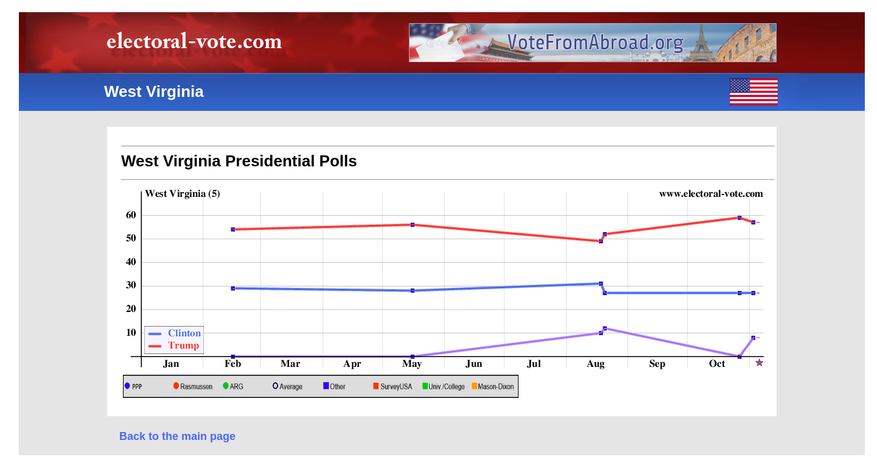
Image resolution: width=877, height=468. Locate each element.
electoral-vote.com (198, 45)
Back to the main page (177, 436)
